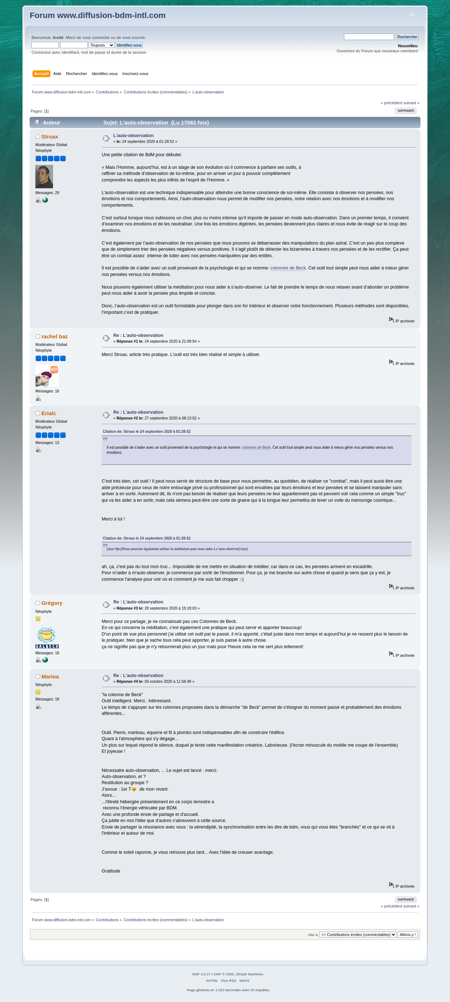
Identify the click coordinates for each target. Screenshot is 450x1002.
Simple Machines (249, 974)
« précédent (391, 103)
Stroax (49, 136)
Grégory (51, 603)
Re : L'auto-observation (138, 335)
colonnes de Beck (288, 268)
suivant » (411, 103)
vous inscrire (133, 37)
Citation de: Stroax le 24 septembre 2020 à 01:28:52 (146, 432)
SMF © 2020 (224, 974)
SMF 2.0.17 (201, 974)
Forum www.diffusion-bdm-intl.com (98, 15)
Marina (50, 676)
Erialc (48, 413)
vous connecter (96, 37)
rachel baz (54, 336)
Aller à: (313, 935)
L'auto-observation (133, 135)
